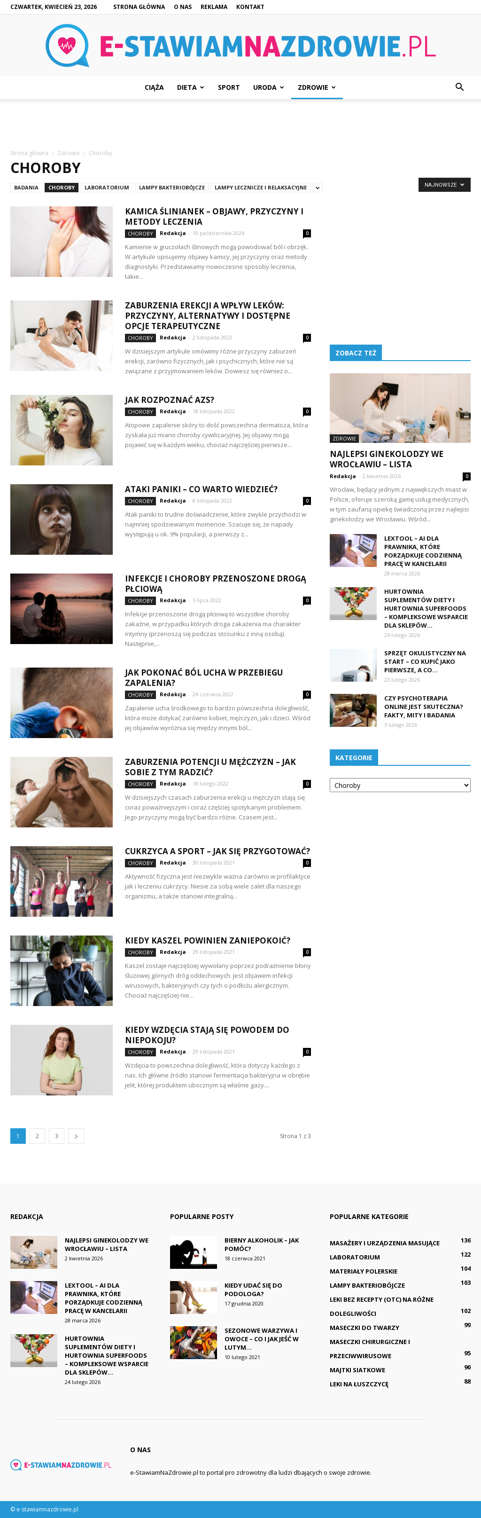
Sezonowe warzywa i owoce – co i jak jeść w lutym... (262, 1339)
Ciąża (154, 87)
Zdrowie (317, 87)
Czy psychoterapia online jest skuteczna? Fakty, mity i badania (423, 706)
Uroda (268, 87)
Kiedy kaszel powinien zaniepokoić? (207, 940)
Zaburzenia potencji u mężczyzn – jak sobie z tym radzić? (210, 767)
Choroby (61, 187)
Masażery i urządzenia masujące (385, 1243)
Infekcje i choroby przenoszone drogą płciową (215, 583)
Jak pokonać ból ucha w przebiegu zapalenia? (204, 677)
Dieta (190, 87)
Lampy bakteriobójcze (172, 187)
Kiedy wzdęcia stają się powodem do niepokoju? (207, 1035)
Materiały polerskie (363, 1271)
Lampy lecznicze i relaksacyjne (261, 187)
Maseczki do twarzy (364, 1327)
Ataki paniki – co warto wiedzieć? (201, 489)
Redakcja (173, 232)
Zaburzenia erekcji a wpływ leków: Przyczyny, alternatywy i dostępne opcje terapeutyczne (207, 315)
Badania (26, 187)
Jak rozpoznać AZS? (169, 399)
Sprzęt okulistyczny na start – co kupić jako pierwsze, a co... (425, 661)
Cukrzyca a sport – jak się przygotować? (217, 851)
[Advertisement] (240, 124)
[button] (459, 87)
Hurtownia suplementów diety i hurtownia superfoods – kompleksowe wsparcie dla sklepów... (426, 608)
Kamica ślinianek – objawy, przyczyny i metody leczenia (214, 216)
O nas (183, 7)
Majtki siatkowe (357, 1370)
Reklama (214, 7)
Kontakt (250, 7)
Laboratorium (107, 187)
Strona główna (139, 7)
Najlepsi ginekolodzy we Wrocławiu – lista (386, 459)
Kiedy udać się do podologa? (253, 1289)
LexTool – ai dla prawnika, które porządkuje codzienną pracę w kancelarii (423, 551)
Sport (229, 87)
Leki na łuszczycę (359, 1384)
